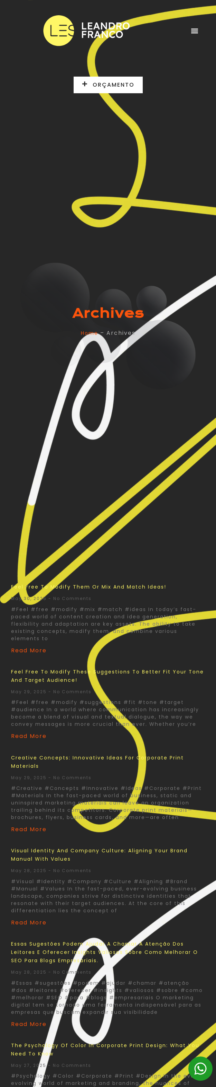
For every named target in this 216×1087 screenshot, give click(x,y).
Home (89, 333)
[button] (194, 30)
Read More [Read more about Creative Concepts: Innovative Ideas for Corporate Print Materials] (29, 829)
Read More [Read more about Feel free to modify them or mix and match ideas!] (29, 650)
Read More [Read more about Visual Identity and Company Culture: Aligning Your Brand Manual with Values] (29, 923)
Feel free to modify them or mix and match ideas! (88, 586)
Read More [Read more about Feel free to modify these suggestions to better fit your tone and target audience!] (29, 736)
